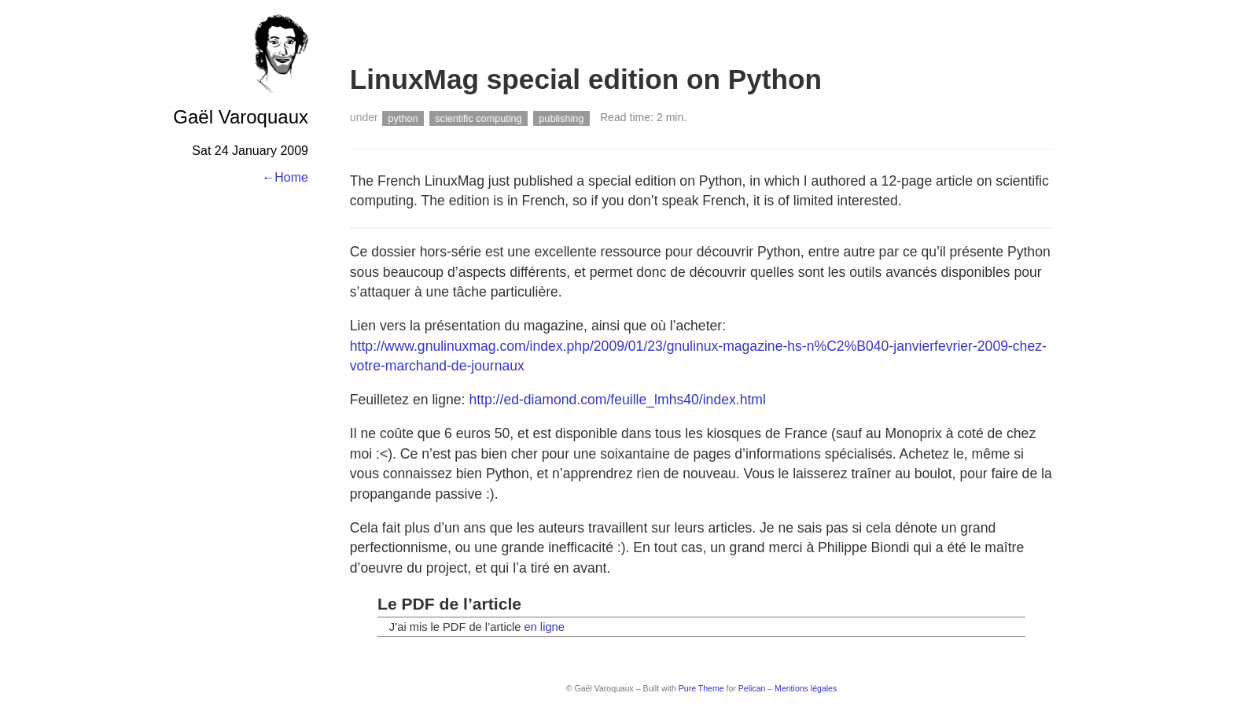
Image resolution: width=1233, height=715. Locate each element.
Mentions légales (806, 688)
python (403, 117)
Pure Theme (701, 688)
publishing (561, 117)
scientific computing (478, 117)
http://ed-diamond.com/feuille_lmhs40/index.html (617, 399)
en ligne (544, 627)
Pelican (752, 688)
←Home (285, 177)
